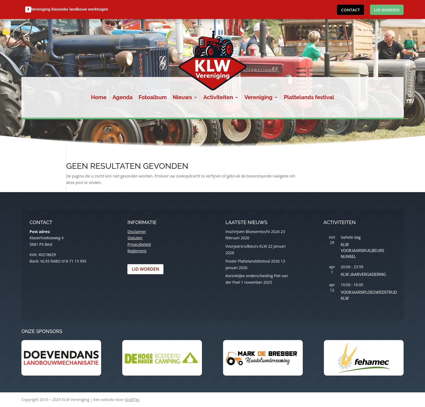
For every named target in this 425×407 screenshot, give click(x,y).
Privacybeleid (139, 244)
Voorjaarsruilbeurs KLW (246, 246)
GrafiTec (132, 399)
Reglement (136, 250)
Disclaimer (136, 231)
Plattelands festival (309, 98)
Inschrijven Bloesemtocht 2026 (253, 231)
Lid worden (387, 9)
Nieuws (182, 98)
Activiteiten (218, 98)
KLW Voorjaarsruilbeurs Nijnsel (362, 251)
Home (99, 98)
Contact (350, 9)
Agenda (122, 98)
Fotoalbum (153, 98)
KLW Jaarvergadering (363, 274)
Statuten (134, 237)
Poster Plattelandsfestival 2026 (253, 261)
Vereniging (258, 98)
